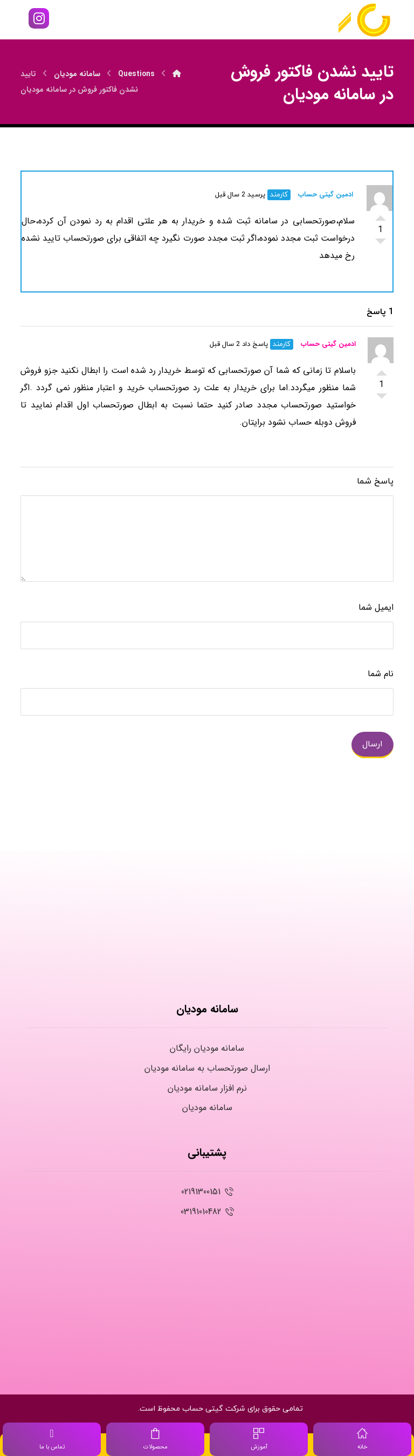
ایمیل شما (376, 607)
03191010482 (207, 1212)
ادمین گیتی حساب (325, 194)
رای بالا (380, 214)
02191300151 (207, 1192)
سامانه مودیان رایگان (207, 1048)
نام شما (381, 674)
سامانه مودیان (207, 1107)
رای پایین (380, 244)
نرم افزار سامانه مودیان (207, 1088)
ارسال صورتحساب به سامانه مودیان (207, 1068)
